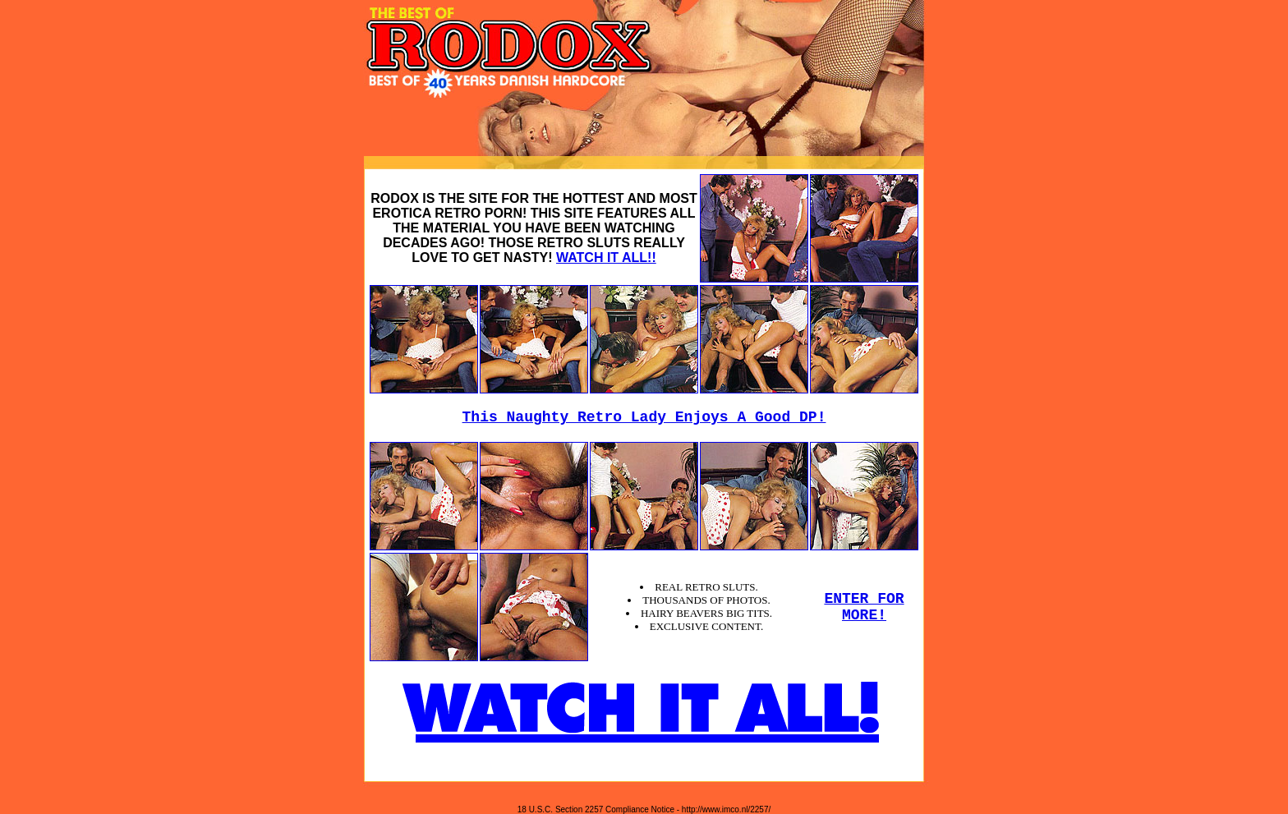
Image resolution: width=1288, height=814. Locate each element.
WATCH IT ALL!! (606, 257)
